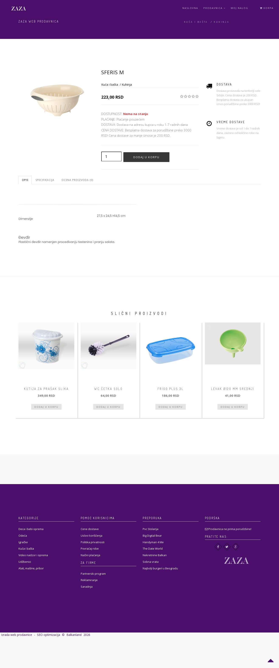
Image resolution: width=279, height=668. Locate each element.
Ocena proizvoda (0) (77, 180)
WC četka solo (108, 389)
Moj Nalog (239, 8)
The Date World (153, 548)
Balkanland (74, 635)
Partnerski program (93, 574)
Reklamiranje (89, 580)
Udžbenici (24, 562)
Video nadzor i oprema (33, 555)
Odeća (22, 535)
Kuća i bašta (196, 21)
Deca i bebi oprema (31, 529)
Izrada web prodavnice (16, 635)
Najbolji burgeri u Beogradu (160, 568)
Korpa (266, 8)
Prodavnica (214, 8)
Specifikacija (44, 180)
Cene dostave (90, 529)
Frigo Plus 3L (171, 389)
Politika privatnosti (92, 542)
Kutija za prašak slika (46, 389)
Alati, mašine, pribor (31, 568)
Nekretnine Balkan (155, 555)
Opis (25, 180)
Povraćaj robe (90, 548)
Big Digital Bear (152, 535)
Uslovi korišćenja (91, 535)
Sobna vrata (151, 562)
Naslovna (190, 8)
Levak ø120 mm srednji (232, 389)
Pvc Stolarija (150, 529)
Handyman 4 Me (153, 542)
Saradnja (87, 586)
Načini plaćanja (90, 555)
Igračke (23, 542)
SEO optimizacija (48, 635)
